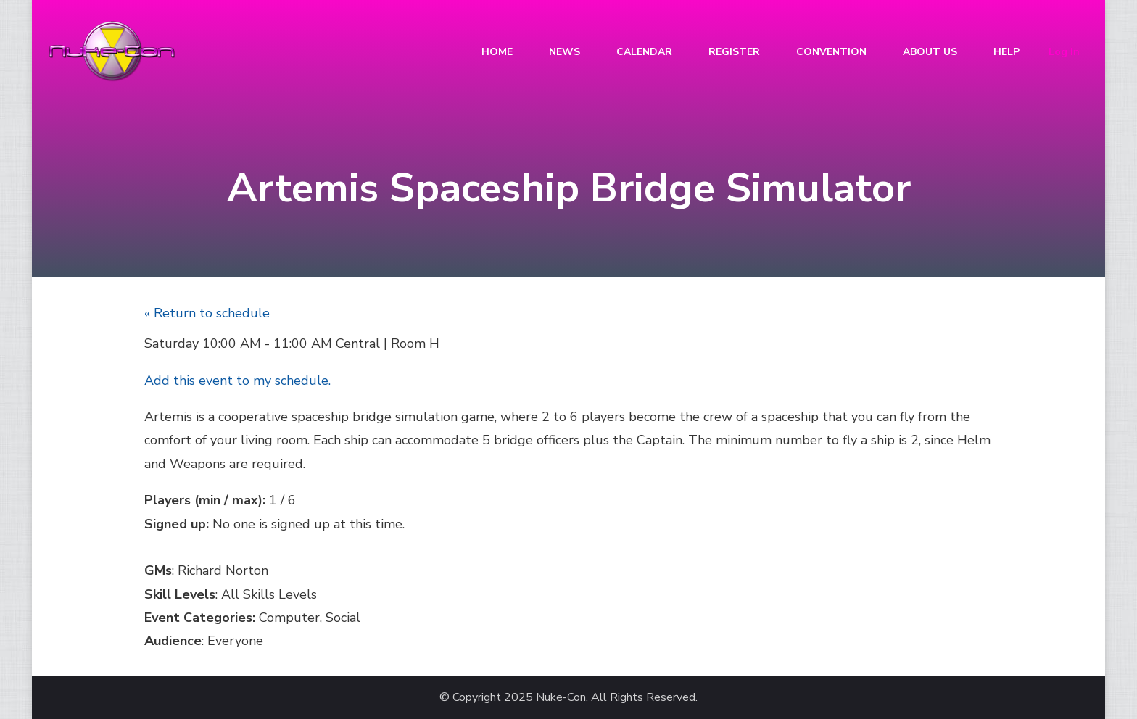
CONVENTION (831, 52)
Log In (1064, 52)
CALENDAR (644, 52)
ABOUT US (930, 52)
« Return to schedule (207, 313)
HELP (1006, 52)
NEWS (564, 52)
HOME (497, 52)
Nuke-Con (561, 698)
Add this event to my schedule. (237, 380)
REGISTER (734, 52)
